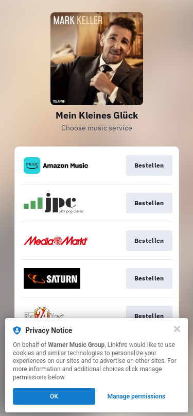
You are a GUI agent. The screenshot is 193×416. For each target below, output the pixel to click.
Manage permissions (137, 396)
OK (54, 396)
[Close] (177, 329)
